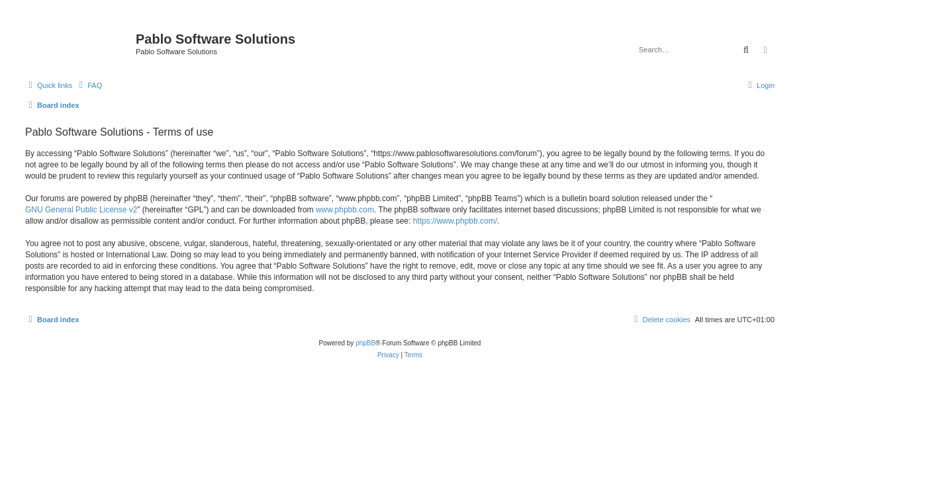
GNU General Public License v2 (81, 209)
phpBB (365, 343)
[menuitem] (88, 85)
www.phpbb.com (345, 209)
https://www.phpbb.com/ (455, 221)
